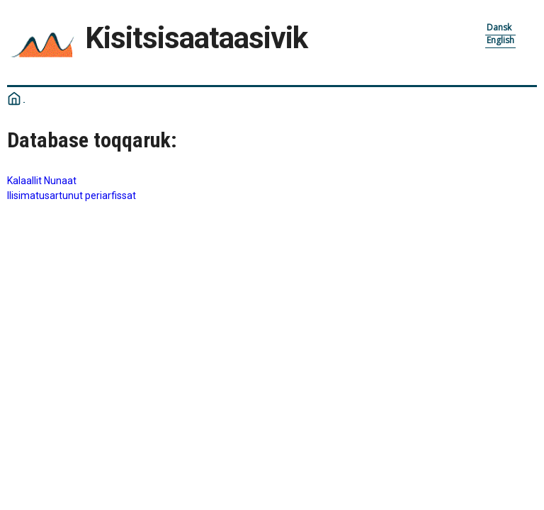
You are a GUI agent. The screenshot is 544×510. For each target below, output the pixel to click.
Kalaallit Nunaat (41, 180)
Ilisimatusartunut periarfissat (71, 195)
